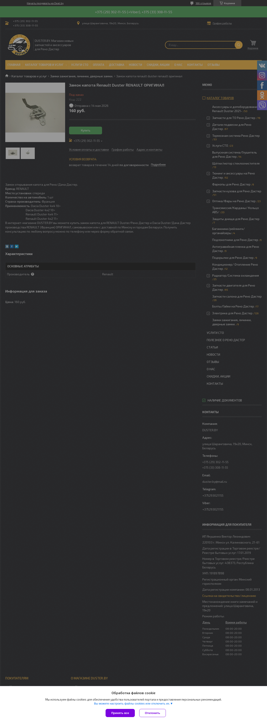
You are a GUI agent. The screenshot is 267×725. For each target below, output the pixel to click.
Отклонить (152, 713)
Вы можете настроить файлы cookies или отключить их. (132, 703)
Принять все (120, 713)
